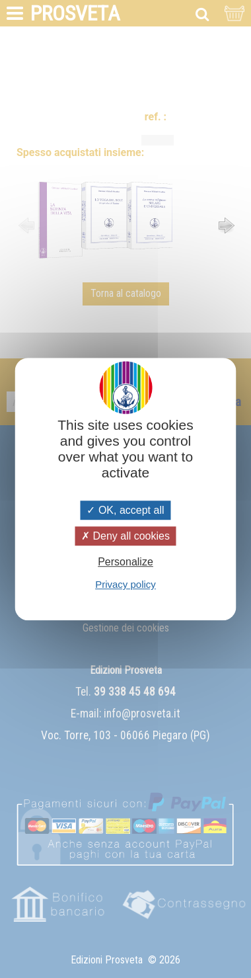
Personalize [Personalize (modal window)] (125, 561)
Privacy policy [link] (125, 584)
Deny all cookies (125, 536)
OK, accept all (125, 510)
